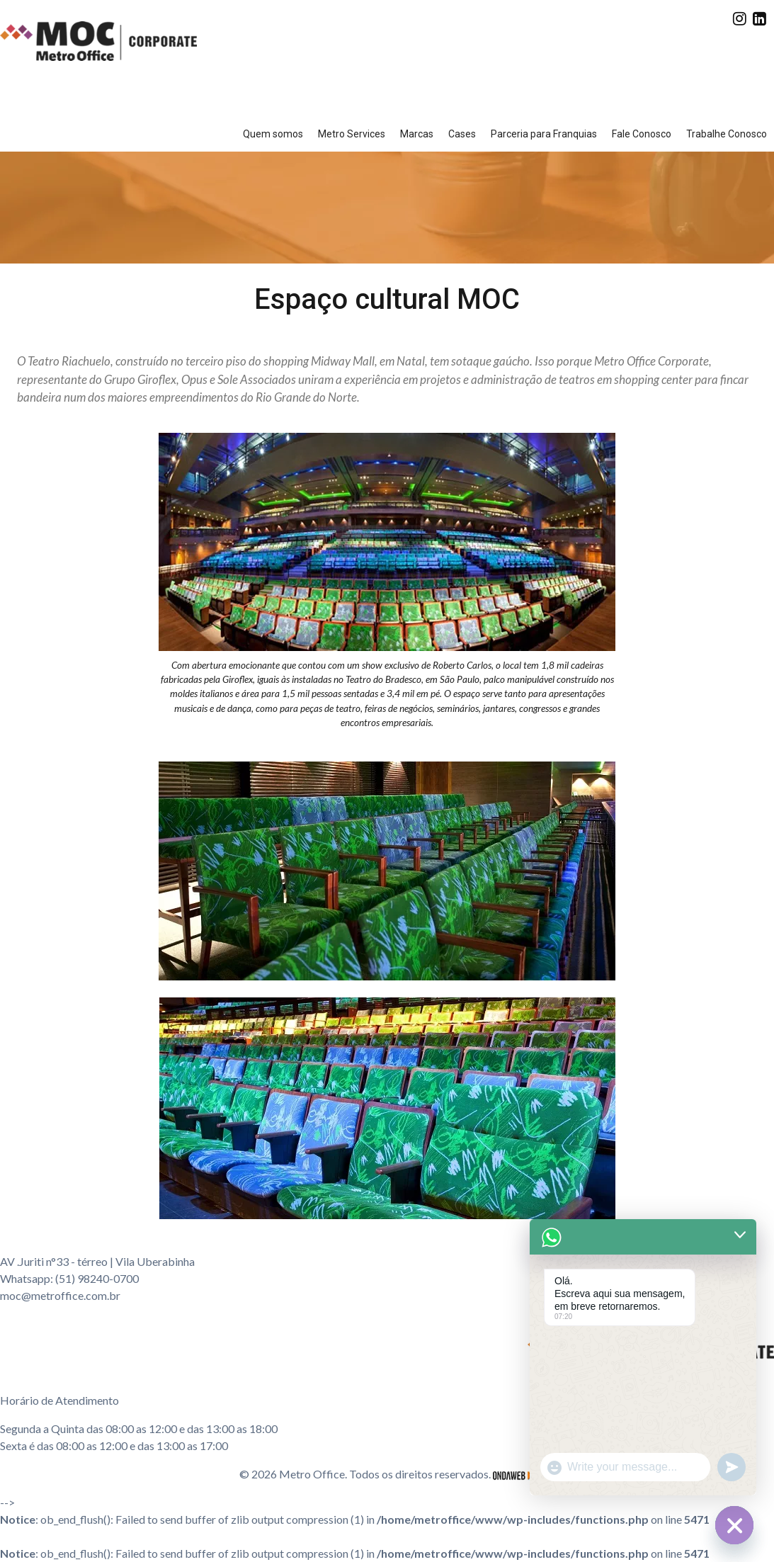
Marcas (416, 134)
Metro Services (351, 134)
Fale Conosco (641, 134)
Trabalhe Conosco (726, 134)
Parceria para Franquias (544, 134)
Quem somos (273, 134)
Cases (462, 134)
